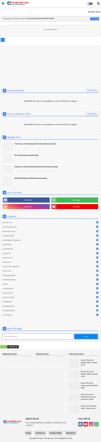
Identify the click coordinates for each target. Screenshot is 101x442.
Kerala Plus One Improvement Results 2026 (89, 385)
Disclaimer (70, 433)
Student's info (51, 306)
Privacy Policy (56, 433)
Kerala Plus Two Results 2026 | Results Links (89, 373)
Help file (51, 253)
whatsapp (76, 200)
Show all (94, 19)
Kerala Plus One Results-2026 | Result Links (89, 362)
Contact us (40, 433)
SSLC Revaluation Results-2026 (26, 155)
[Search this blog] (38, 336)
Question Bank (51, 275)
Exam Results (51, 235)
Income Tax (51, 257)
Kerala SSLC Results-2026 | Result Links (89, 407)
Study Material (51, 310)
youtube (76, 206)
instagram (28, 206)
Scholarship (51, 288)
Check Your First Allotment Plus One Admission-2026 (35, 144)
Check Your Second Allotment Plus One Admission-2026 (36, 167)
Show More (92, 90)
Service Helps (51, 297)
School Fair (51, 293)
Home (28, 433)
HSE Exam (51, 244)
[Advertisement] (50, 65)
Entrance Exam (51, 231)
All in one (51, 222)
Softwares (51, 302)
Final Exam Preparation (51, 240)
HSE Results (51, 249)
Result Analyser (51, 280)
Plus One (51, 262)
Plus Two (51, 271)
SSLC (51, 284)
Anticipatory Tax (51, 227)
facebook (28, 200)
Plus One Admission (51, 266)
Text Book (51, 315)
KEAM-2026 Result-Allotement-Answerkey (30, 178)
